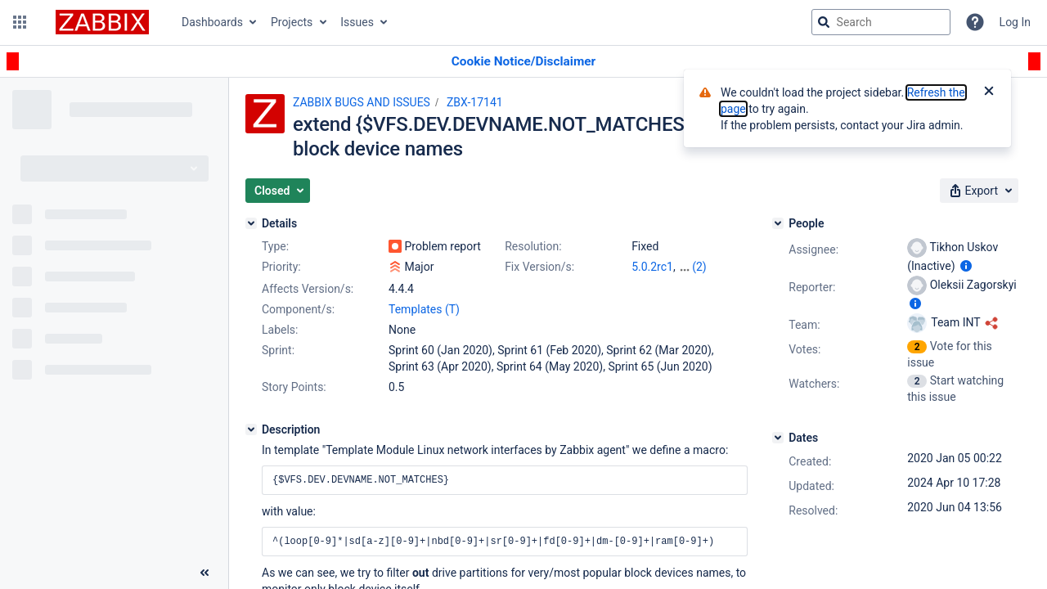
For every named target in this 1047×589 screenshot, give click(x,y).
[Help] (975, 22)
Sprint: (278, 350)
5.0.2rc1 (652, 266)
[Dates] (778, 437)
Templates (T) (424, 309)
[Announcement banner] (523, 62)
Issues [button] (357, 22)
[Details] (251, 223)
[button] (19, 22)
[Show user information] (966, 265)
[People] (778, 223)
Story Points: (294, 386)
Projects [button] (291, 22)
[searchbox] (880, 22)
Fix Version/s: (539, 266)
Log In (1015, 22)
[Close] (989, 92)
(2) (699, 266)
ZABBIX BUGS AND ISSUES (361, 102)
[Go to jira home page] (102, 22)
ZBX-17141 (475, 102)
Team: (804, 324)
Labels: (280, 329)
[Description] (251, 429)
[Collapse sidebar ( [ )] (204, 572)
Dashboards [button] (212, 22)
